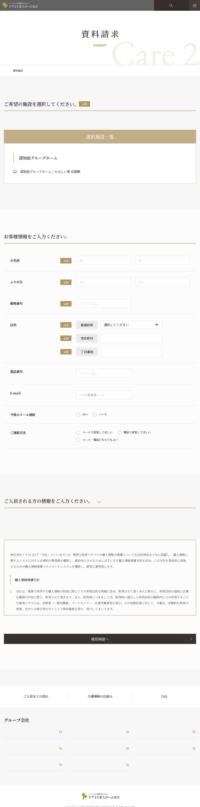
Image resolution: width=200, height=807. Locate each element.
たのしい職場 (80, 729)
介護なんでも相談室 (19, 764)
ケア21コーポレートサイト (23, 729)
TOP (6, 70)
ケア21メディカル (17, 747)
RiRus (76, 747)
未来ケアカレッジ (150, 729)
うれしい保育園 (82, 764)
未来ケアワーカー (150, 747)
